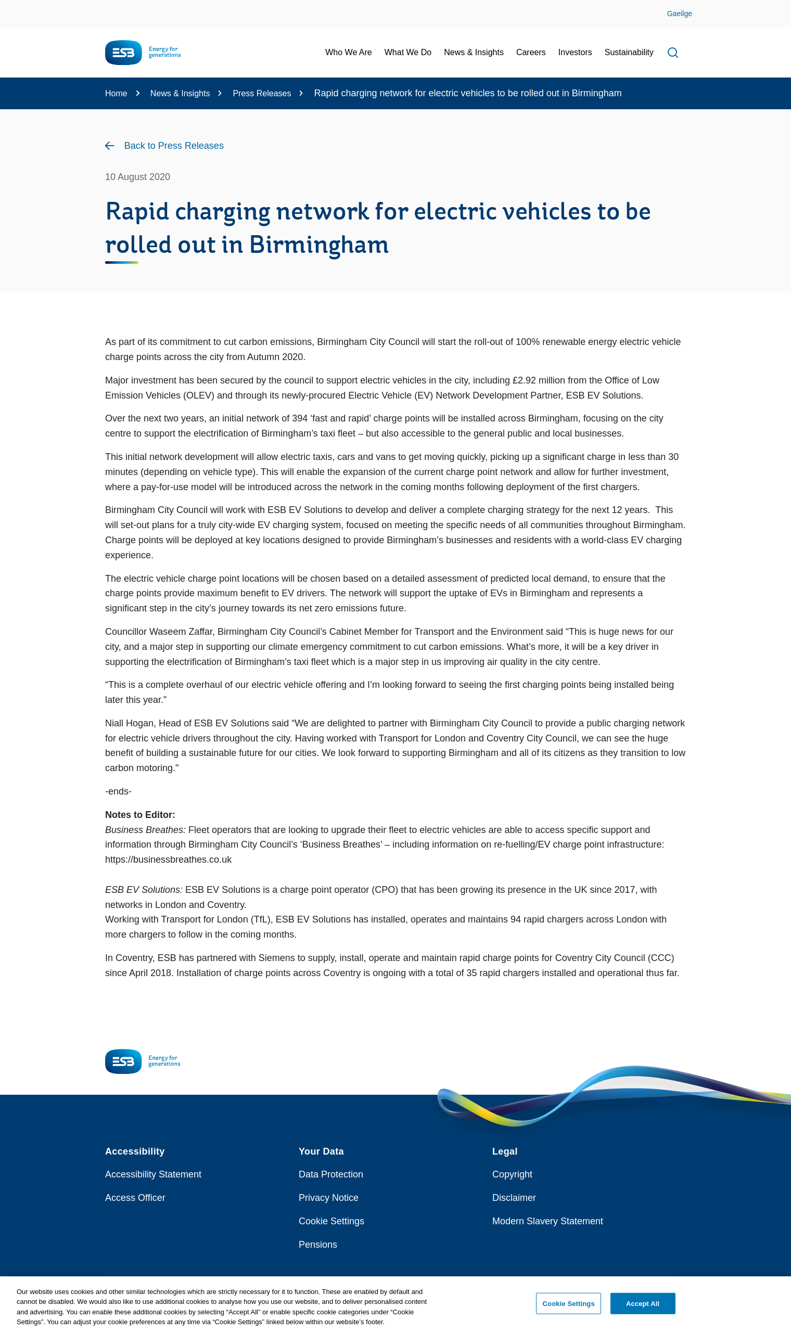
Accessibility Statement (153, 1174)
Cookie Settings (331, 1221)
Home (116, 93)
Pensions (318, 1244)
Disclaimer (514, 1198)
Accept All (642, 1308)
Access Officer (135, 1198)
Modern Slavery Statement (547, 1221)
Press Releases (262, 93)
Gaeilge (679, 13)
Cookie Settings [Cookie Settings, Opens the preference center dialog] (569, 1308)
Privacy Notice (329, 1198)
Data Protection (331, 1174)
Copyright (512, 1174)
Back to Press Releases (174, 145)
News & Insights (180, 93)
